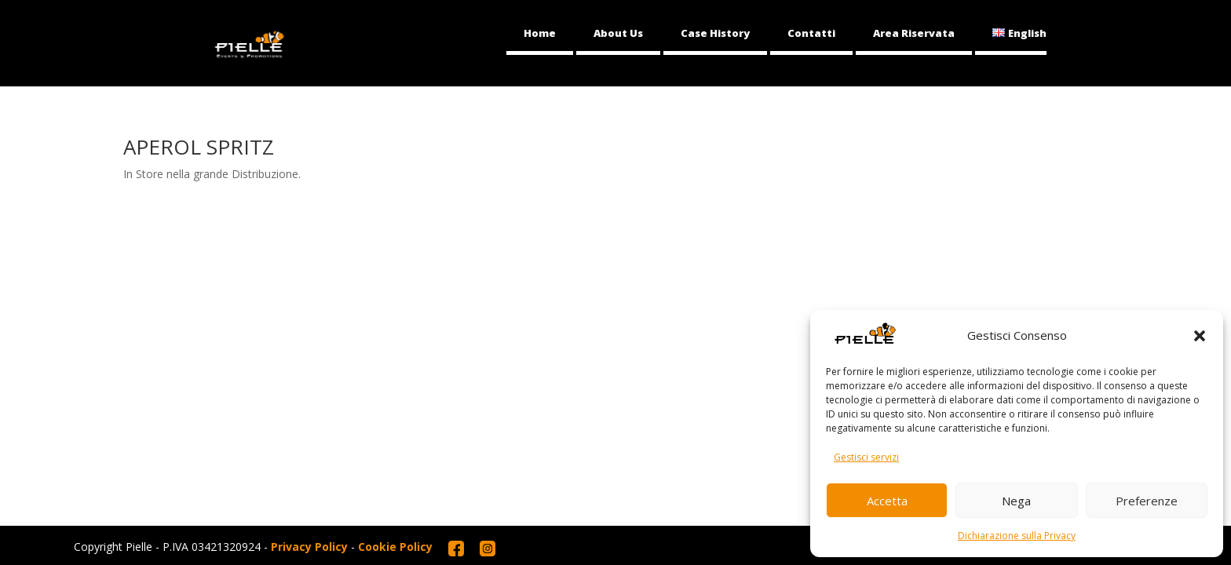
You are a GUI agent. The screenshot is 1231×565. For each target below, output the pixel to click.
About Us (618, 32)
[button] (1199, 336)
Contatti (811, 32)
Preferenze (1147, 500)
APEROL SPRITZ (198, 147)
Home (540, 32)
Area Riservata (914, 32)
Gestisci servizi (866, 457)
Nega (1016, 500)
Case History (715, 32)
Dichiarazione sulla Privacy (1017, 535)
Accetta (887, 500)
